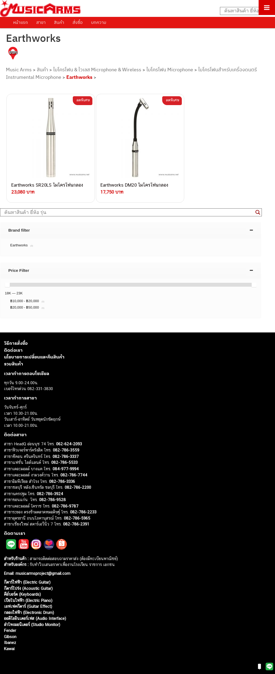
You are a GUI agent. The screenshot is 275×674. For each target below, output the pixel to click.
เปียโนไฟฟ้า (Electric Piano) (28, 598)
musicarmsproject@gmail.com (42, 571)
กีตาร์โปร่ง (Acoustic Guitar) (28, 586)
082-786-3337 (66, 454)
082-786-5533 (64, 460)
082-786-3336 (62, 479)
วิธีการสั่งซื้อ (16, 341)
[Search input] (244, 11)
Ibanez (10, 640)
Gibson (10, 634)
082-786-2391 (76, 522)
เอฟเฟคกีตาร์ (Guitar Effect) (28, 604)
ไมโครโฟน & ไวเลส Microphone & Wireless (97, 69)
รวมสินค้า (13, 362)
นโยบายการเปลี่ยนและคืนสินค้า (34, 355)
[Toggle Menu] (267, 7)
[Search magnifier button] (258, 210)
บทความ (98, 22)
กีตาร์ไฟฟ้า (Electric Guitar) (27, 580)
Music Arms (19, 69)
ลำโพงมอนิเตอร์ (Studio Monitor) (32, 622)
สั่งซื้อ (78, 22)
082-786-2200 (78, 485)
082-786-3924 (50, 491)
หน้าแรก (20, 22)
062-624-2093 (69, 441)
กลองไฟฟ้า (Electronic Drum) (29, 610)
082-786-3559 (66, 448)
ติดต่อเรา (13, 348)
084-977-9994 (66, 466)
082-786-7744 (73, 473)
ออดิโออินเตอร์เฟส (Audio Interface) (35, 616)
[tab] (130, 228)
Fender (10, 628)
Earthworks (79, 77)
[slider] (7, 282)
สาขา (41, 22)
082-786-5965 (77, 516)
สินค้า (59, 22)
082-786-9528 (52, 497)
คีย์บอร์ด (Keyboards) (22, 592)
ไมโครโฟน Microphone (169, 69)
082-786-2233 (83, 510)
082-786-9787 (65, 504)
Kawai (9, 646)
